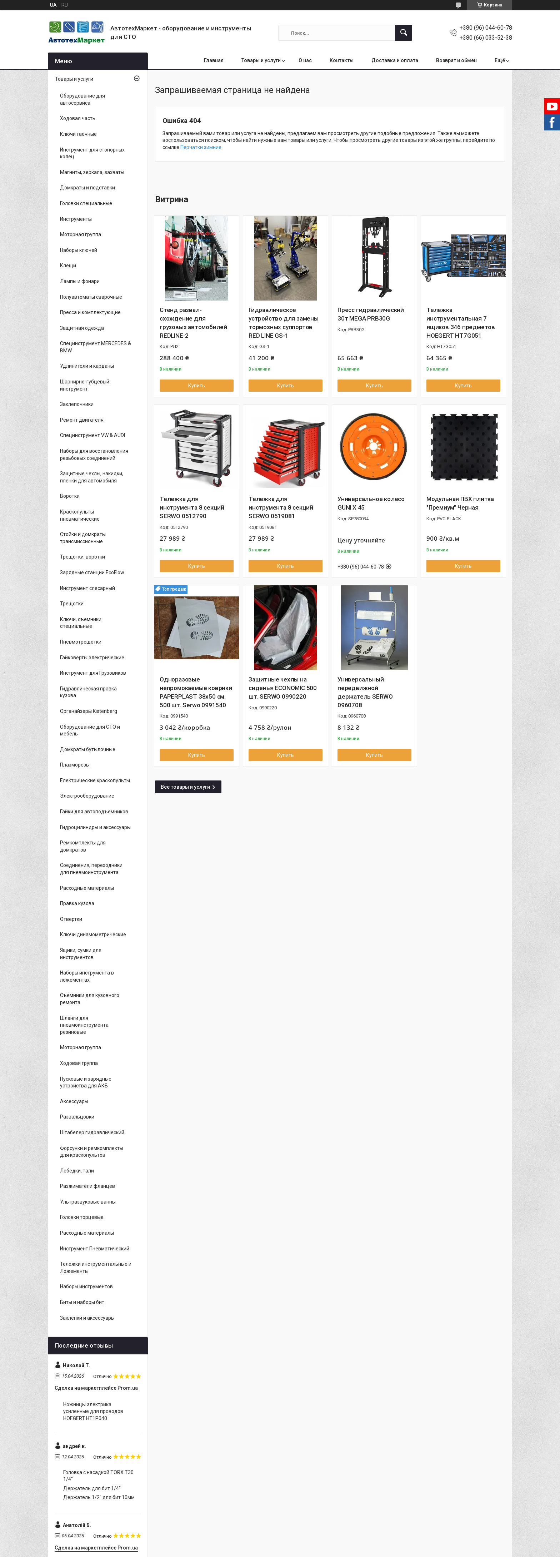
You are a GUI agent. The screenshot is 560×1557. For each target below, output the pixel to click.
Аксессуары (74, 1101)
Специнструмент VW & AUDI (92, 435)
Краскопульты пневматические (80, 515)
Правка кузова (77, 903)
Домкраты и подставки (87, 187)
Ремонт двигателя (82, 420)
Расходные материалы (87, 888)
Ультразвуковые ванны (88, 1202)
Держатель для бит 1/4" (92, 1488)
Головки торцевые (82, 1217)
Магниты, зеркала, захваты (92, 172)
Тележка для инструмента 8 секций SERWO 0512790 (192, 507)
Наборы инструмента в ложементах (87, 976)
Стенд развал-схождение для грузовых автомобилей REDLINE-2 (193, 322)
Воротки (70, 496)
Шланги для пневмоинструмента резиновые (84, 1025)
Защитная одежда (82, 328)
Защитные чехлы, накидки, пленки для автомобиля (91, 477)
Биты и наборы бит (82, 1302)
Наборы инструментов (86, 1286)
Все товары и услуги (185, 787)
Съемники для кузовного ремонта (89, 998)
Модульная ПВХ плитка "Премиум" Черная (460, 503)
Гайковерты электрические (92, 657)
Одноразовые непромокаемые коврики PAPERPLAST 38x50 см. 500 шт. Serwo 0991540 (196, 692)
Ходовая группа (79, 1063)
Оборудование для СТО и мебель (90, 730)
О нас (305, 60)
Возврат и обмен (456, 60)
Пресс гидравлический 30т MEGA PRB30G (371, 314)
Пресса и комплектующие (90, 312)
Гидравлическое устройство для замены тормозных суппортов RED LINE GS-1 (284, 322)
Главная (214, 60)
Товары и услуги (261, 60)
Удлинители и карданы (87, 366)
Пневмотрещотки (80, 642)
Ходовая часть (77, 118)
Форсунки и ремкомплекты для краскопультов (91, 1151)
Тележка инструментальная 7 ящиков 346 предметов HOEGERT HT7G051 (460, 322)
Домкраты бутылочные (87, 749)
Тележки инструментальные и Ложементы (95, 1267)
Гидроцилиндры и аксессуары (95, 827)
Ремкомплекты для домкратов (83, 846)
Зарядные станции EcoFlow (92, 572)
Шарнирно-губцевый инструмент (84, 385)
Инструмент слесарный (87, 588)
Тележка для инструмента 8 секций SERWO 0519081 (281, 507)
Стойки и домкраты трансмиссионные (83, 537)
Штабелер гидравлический (92, 1132)
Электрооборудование (87, 796)
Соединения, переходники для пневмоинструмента (91, 868)
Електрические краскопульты (95, 780)
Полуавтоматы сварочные (91, 297)
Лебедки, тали (77, 1171)
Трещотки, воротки (82, 557)
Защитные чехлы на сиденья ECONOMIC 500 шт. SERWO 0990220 (283, 688)
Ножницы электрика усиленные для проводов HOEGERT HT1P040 (93, 1411)
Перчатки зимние (200, 147)
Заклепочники (77, 404)
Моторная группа (80, 234)
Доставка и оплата (394, 60)
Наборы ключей (78, 250)
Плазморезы (75, 765)
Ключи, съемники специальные (80, 622)
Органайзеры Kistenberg (88, 711)
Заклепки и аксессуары (87, 1318)
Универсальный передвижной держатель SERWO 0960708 (365, 692)
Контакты (342, 60)
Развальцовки (77, 1117)
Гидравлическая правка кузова (88, 692)
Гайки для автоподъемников (94, 811)
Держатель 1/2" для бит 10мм (99, 1497)
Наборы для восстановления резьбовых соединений (94, 454)
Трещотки (72, 603)
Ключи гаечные (78, 134)
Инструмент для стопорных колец (92, 153)
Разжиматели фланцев (87, 1186)
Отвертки (71, 919)
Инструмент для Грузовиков (93, 673)
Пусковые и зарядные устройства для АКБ (85, 1082)
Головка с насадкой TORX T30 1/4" (98, 1475)
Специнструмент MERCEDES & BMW (95, 347)
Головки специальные (86, 203)
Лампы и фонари (80, 281)
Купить (196, 385)
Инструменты (76, 219)
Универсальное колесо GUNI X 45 (371, 503)
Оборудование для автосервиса (82, 99)
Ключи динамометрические (93, 934)
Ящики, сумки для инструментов (80, 953)
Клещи (68, 265)
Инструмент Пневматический (94, 1248)
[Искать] (403, 33)
